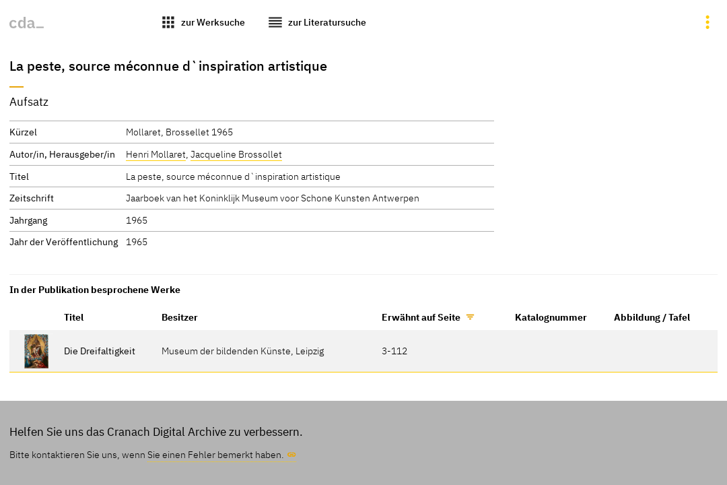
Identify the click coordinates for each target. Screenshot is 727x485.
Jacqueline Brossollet (236, 154)
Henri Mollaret (156, 154)
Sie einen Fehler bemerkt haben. (215, 454)
